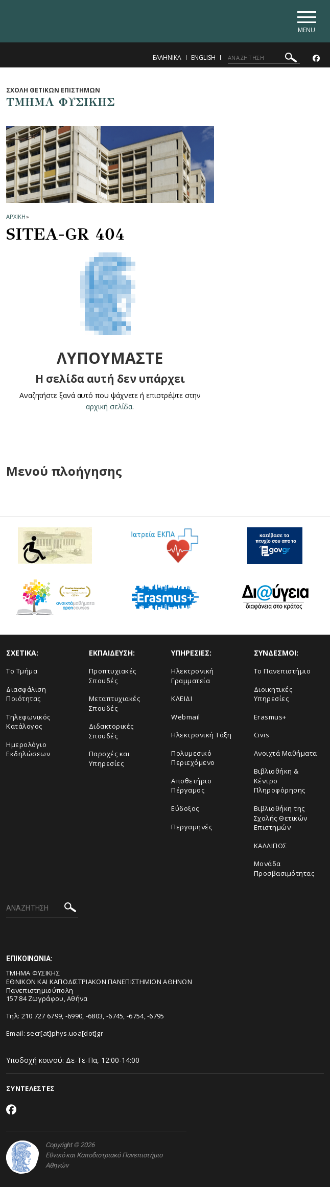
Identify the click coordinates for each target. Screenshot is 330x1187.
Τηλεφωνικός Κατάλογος (28, 721)
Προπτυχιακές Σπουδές (112, 675)
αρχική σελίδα (109, 406)
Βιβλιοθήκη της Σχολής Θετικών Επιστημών (281, 818)
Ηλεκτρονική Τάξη (201, 734)
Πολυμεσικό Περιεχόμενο (193, 758)
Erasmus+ (270, 716)
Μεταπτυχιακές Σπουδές (114, 703)
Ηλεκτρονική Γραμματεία (192, 675)
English (203, 57)
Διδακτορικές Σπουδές (111, 730)
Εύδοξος (185, 808)
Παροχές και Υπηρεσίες (109, 758)
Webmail (185, 716)
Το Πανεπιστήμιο (282, 671)
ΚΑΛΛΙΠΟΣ (270, 845)
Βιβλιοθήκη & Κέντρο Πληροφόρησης (279, 780)
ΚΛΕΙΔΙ (181, 698)
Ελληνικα (167, 57)
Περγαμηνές (191, 826)
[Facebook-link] (316, 58)
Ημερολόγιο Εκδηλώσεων (28, 749)
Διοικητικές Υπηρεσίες (273, 694)
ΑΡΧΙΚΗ (15, 216)
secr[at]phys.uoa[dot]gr (65, 1033)
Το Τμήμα (21, 671)
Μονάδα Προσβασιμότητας (284, 868)
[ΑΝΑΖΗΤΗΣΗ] (264, 57)
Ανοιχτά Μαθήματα (285, 753)
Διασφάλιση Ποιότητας (26, 694)
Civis (262, 734)
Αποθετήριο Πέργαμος (191, 785)
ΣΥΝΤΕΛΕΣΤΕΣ (30, 1088)
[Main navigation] (306, 21)
